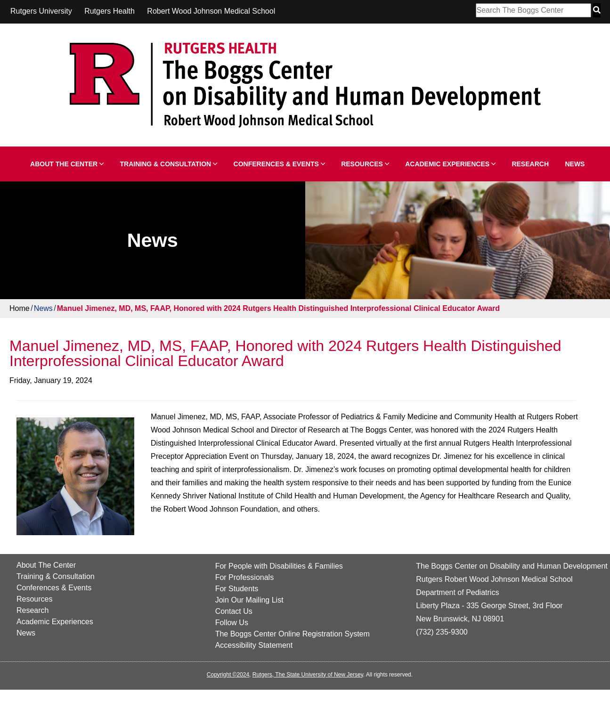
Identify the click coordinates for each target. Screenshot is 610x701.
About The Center (67, 164)
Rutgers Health (109, 11)
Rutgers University (41, 11)
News (575, 164)
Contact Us (233, 611)
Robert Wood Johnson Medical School (211, 11)
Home (19, 308)
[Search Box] (533, 10)
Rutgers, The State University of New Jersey (307, 674)
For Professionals (244, 577)
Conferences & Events (279, 164)
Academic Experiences (450, 164)
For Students (237, 589)
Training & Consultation (169, 164)
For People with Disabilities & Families (279, 566)
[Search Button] (597, 10)
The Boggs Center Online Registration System (292, 634)
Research (530, 164)
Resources (365, 164)
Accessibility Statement (254, 645)
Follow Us (231, 623)
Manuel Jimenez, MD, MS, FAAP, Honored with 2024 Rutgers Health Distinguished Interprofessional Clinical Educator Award (278, 308)
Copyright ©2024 (228, 674)
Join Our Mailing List (249, 600)
